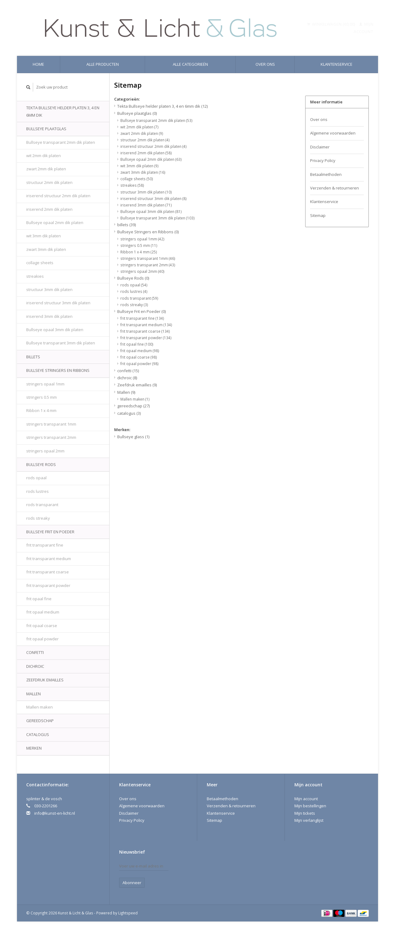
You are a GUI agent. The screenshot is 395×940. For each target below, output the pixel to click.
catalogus (37, 734)
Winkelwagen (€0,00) (331, 24)
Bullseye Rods (41, 464)
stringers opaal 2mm (45, 451)
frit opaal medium (42, 612)
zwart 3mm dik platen (46, 249)
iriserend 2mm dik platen (49, 209)
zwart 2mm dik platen (46, 169)
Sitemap (318, 215)
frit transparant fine (44, 545)
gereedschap (40, 720)
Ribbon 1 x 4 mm (41, 410)
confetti (35, 652)
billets (33, 357)
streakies (35, 276)
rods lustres (37, 491)
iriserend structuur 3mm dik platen (58, 303)
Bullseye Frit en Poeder (50, 531)
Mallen (33, 694)
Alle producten (102, 64)
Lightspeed (128, 912)
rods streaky (38, 518)
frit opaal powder (42, 639)
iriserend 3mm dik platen (49, 316)
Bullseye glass (133, 436)
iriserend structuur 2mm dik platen (58, 195)
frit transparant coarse (47, 572)
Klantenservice (336, 64)
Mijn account (306, 798)
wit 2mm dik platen (43, 155)
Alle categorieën (190, 64)
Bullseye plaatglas (46, 128)
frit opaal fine (39, 598)
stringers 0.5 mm (41, 397)
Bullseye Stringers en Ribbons (57, 370)
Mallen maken (39, 707)
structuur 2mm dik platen (49, 182)
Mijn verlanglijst (308, 820)
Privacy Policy (322, 160)
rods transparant (42, 504)
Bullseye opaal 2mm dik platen (54, 222)
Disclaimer (320, 147)
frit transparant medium (48, 558)
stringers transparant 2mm (51, 437)
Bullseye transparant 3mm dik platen (60, 343)
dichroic (35, 666)
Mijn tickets (304, 813)
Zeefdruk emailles (45, 680)
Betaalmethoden (326, 174)
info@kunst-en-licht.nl (54, 813)
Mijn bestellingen (310, 806)
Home (38, 64)
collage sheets (39, 262)
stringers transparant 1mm (51, 424)
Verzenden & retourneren (334, 188)
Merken (34, 748)
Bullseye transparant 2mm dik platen (60, 142)
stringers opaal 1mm (45, 384)
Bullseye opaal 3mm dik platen (54, 329)
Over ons (265, 64)
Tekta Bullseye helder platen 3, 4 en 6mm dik (62, 111)
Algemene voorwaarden (333, 133)
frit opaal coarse (41, 625)
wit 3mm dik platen (43, 236)
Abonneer (132, 882)
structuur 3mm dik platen (49, 289)
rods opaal (36, 477)
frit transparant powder (48, 585)
